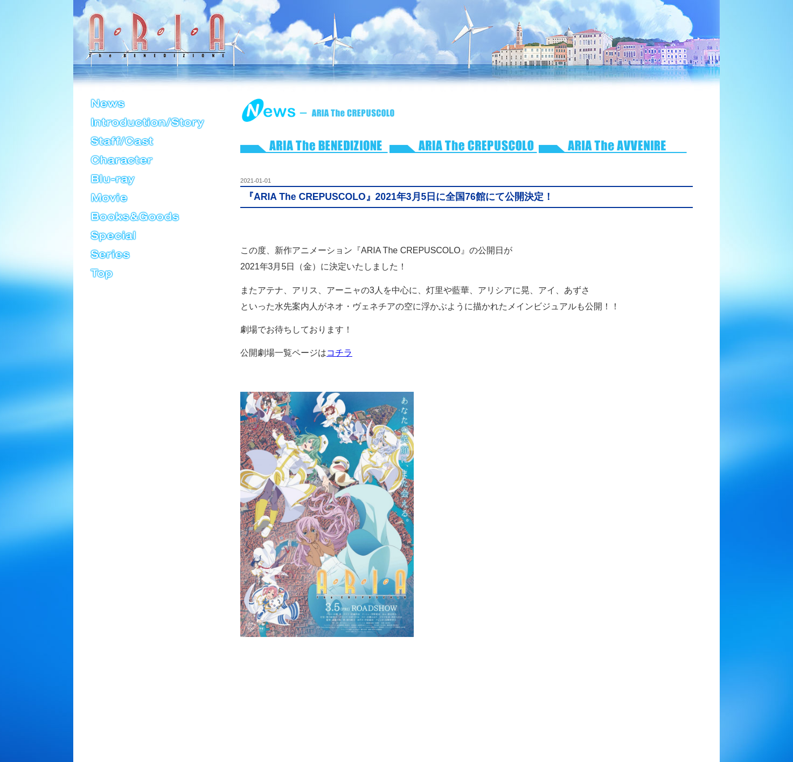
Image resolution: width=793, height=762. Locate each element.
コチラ (339, 352)
